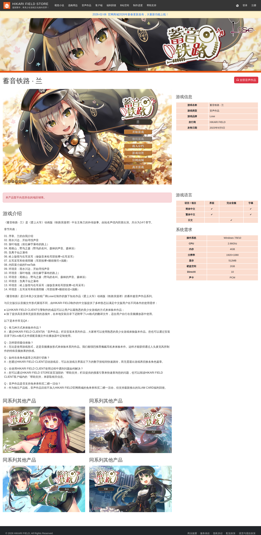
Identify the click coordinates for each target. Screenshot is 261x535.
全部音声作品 (246, 80)
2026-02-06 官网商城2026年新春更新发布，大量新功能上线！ (130, 14)
